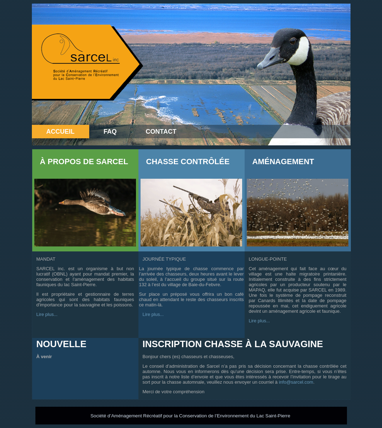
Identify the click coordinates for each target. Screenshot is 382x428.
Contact (161, 131)
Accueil (60, 131)
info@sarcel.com (296, 382)
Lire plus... (47, 314)
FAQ (110, 131)
